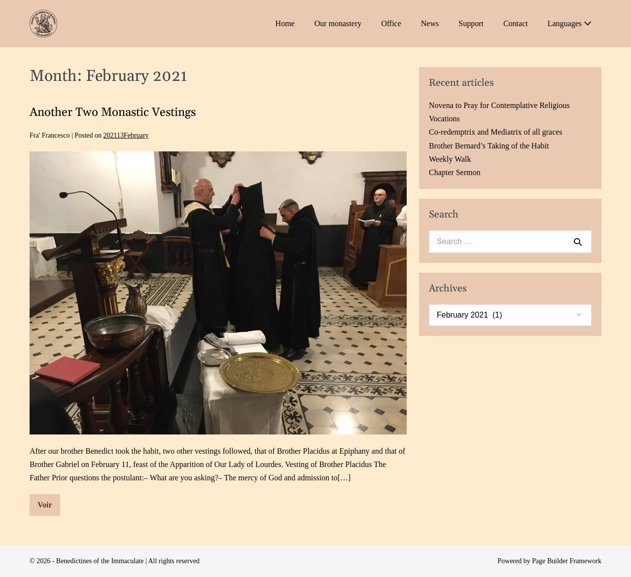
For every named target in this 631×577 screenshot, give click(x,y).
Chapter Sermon (454, 172)
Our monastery (338, 23)
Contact (515, 23)
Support (471, 23)
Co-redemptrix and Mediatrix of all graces (495, 132)
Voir (48, 508)
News (430, 23)
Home (285, 23)
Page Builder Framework (566, 561)
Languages (570, 23)
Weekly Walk (450, 159)
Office (391, 23)
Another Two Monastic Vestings (113, 112)
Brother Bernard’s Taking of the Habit (489, 146)
